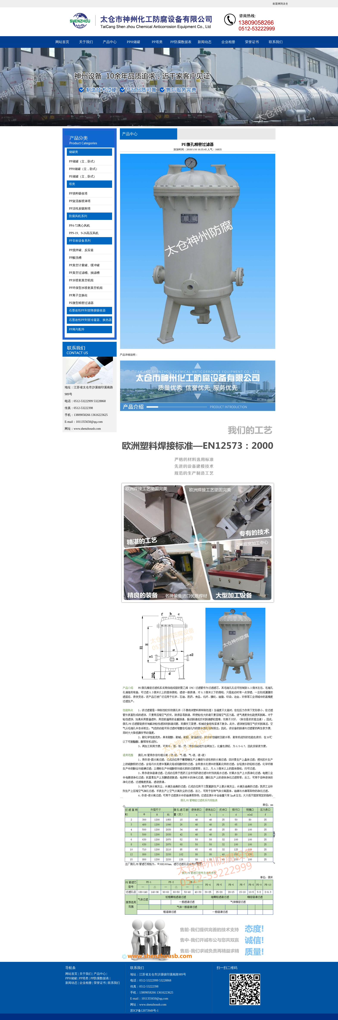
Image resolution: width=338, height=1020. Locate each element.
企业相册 (228, 42)
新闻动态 (204, 42)
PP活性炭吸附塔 (80, 208)
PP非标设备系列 (80, 240)
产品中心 (110, 42)
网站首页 (62, 42)
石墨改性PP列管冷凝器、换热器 (90, 320)
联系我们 (276, 42)
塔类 (72, 184)
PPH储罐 (133, 42)
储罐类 (73, 152)
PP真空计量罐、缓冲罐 (84, 265)
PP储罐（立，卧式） (83, 161)
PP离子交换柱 (78, 295)
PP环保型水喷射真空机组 (86, 287)
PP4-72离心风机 (79, 225)
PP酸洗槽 (75, 257)
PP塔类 (157, 42)
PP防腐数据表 (180, 42)
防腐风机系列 (78, 216)
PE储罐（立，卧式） (83, 176)
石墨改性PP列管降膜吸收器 (87, 310)
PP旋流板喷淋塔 (80, 201)
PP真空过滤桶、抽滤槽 (84, 272)
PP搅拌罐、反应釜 (81, 250)
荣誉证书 (252, 42)
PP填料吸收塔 (78, 193)
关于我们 (86, 42)
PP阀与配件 (76, 329)
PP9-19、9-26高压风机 (84, 233)
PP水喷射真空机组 (81, 280)
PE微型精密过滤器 (81, 303)
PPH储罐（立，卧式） (84, 169)
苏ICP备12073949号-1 (144, 1010)
